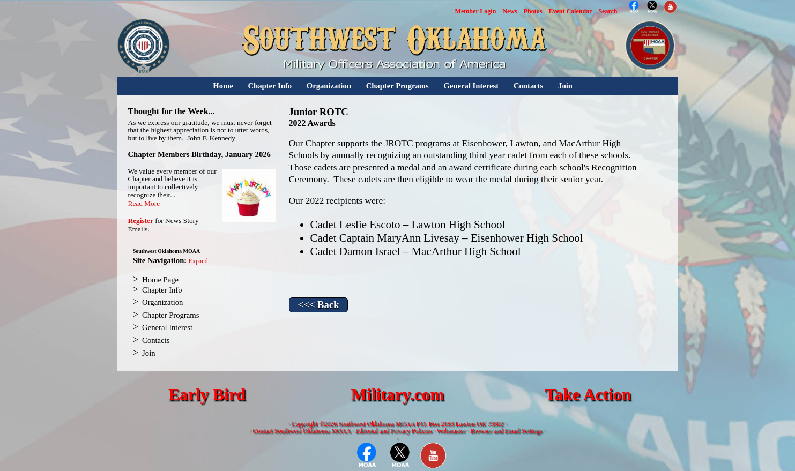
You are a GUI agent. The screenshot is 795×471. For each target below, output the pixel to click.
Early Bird (207, 394)
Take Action (588, 394)
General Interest (471, 85)
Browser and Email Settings (506, 431)
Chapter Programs (397, 85)
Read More (144, 203)
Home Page (160, 279)
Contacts (528, 85)
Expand (198, 261)
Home (223, 85)
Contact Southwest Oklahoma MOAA (301, 431)
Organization (329, 85)
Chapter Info (270, 85)
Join (565, 85)
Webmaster (451, 431)
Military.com (397, 394)
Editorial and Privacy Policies (393, 431)
